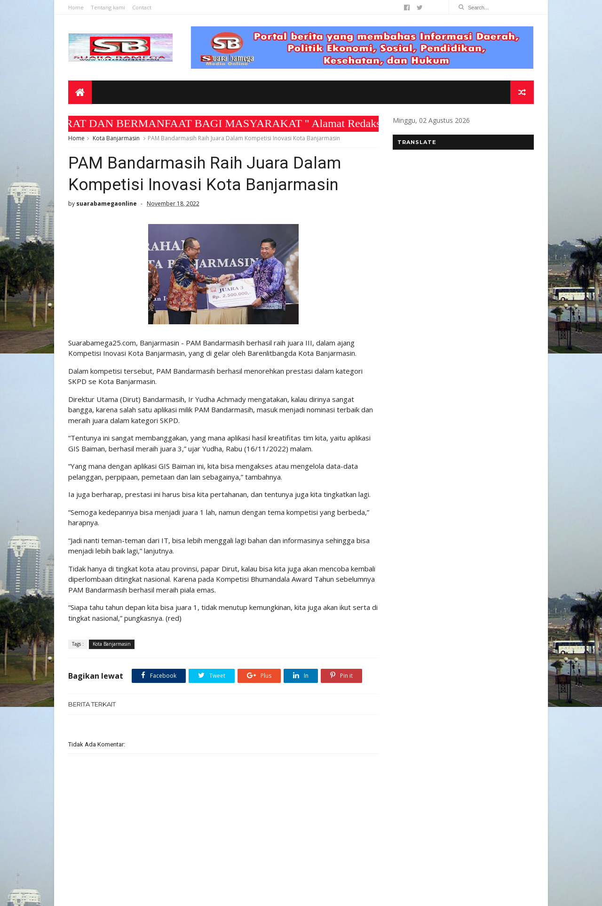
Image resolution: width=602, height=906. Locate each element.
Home (76, 7)
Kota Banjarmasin (116, 138)
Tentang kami (108, 7)
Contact (141, 7)
